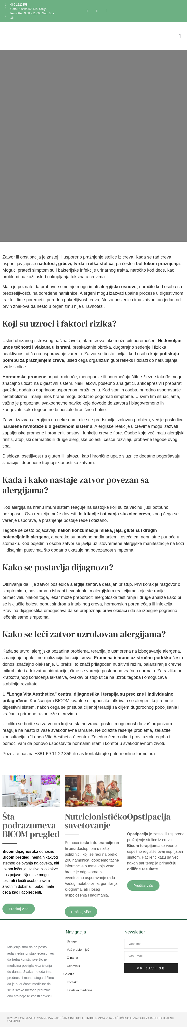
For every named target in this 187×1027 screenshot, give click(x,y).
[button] (180, 36)
